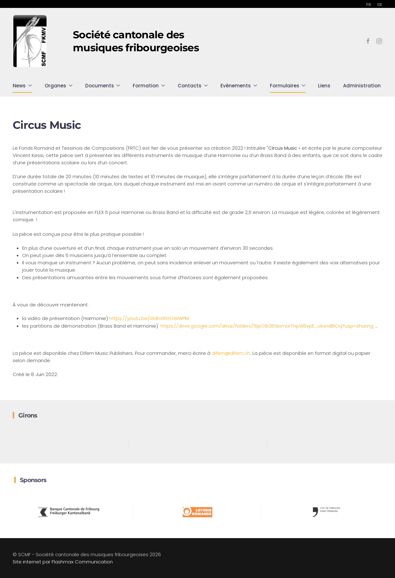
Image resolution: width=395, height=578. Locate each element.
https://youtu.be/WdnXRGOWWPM (149, 318)
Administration (362, 85)
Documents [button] (102, 85)
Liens (324, 85)
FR (368, 5)
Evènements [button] (238, 85)
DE (379, 5)
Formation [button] (149, 85)
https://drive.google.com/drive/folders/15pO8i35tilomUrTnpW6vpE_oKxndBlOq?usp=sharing (268, 326)
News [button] (22, 85)
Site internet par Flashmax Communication (63, 561)
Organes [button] (59, 85)
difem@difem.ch (231, 353)
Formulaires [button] (288, 85)
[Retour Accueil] (30, 41)
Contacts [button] (193, 85)
